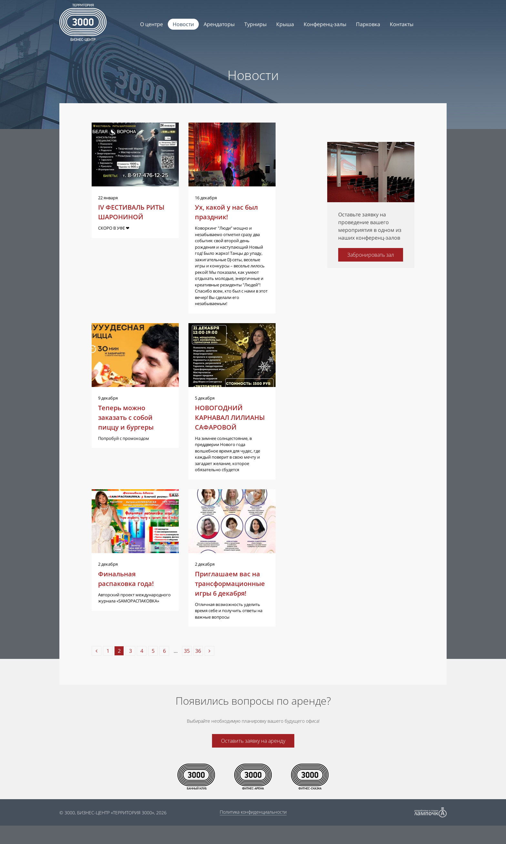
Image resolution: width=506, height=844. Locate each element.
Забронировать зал (370, 254)
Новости (183, 24)
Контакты (401, 24)
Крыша (285, 24)
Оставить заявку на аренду (253, 759)
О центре (151, 24)
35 (187, 669)
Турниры (255, 24)
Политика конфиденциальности (253, 830)
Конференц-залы (325, 24)
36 (198, 669)
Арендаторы (219, 24)
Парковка (368, 24)
